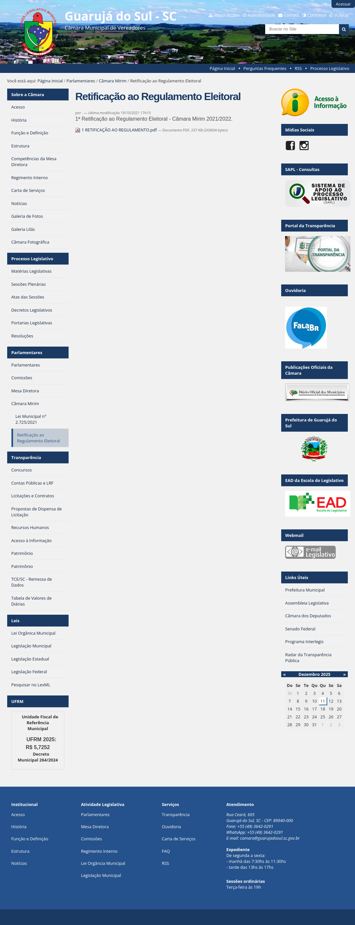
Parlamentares (81, 81)
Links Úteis (296, 577)
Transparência (26, 457)
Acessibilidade (261, 15)
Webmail (294, 535)
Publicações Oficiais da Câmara (308, 370)
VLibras (341, 15)
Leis (15, 621)
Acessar (343, 4)
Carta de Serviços (179, 839)
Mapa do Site (227, 15)
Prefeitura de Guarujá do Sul (311, 423)
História (19, 827)
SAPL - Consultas (302, 169)
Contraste (316, 15)
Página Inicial (222, 68)
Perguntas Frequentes (264, 68)
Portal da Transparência (310, 226)
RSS (298, 68)
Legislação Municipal (101, 875)
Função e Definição (29, 839)
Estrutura (20, 851)
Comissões (91, 839)
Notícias (19, 863)
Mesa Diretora (95, 827)
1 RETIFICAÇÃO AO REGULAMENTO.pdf (116, 130)
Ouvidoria (295, 290)
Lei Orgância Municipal (103, 863)
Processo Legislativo (329, 68)
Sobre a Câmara (27, 94)
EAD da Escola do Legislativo (314, 480)
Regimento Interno (99, 851)
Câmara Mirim (113, 81)
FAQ (166, 851)
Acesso (18, 814)
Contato (291, 15)
